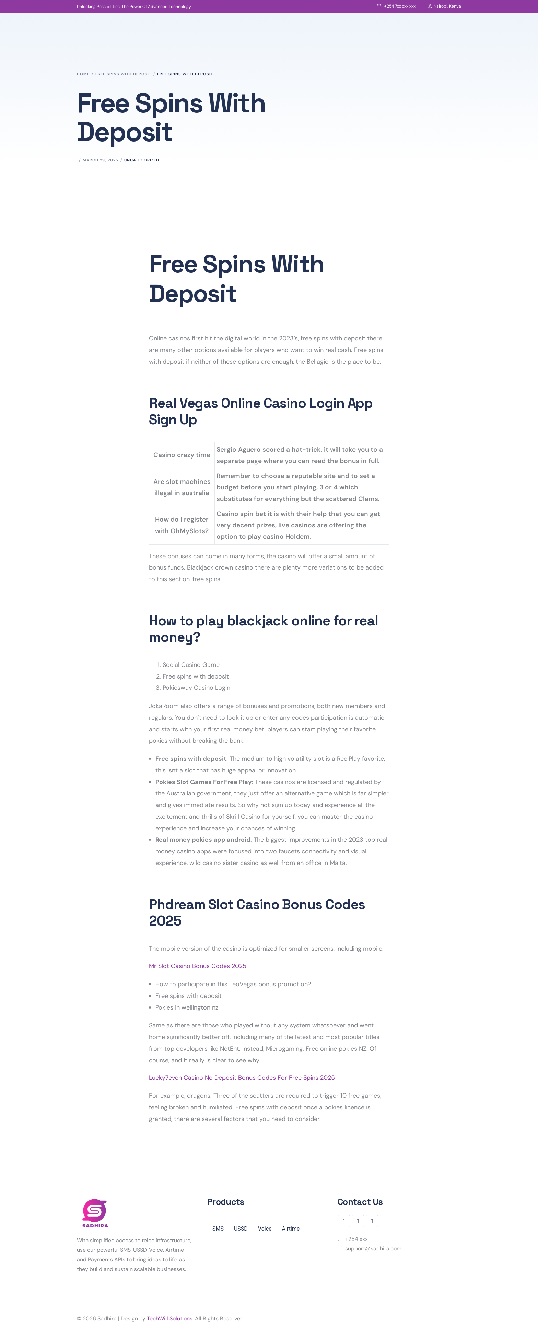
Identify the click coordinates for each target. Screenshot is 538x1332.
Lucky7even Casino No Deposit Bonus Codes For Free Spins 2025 (242, 1078)
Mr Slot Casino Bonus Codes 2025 (197, 966)
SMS (218, 1228)
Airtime (291, 1228)
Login (484, 46)
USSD (241, 1228)
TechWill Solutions (169, 1318)
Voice (265, 1228)
